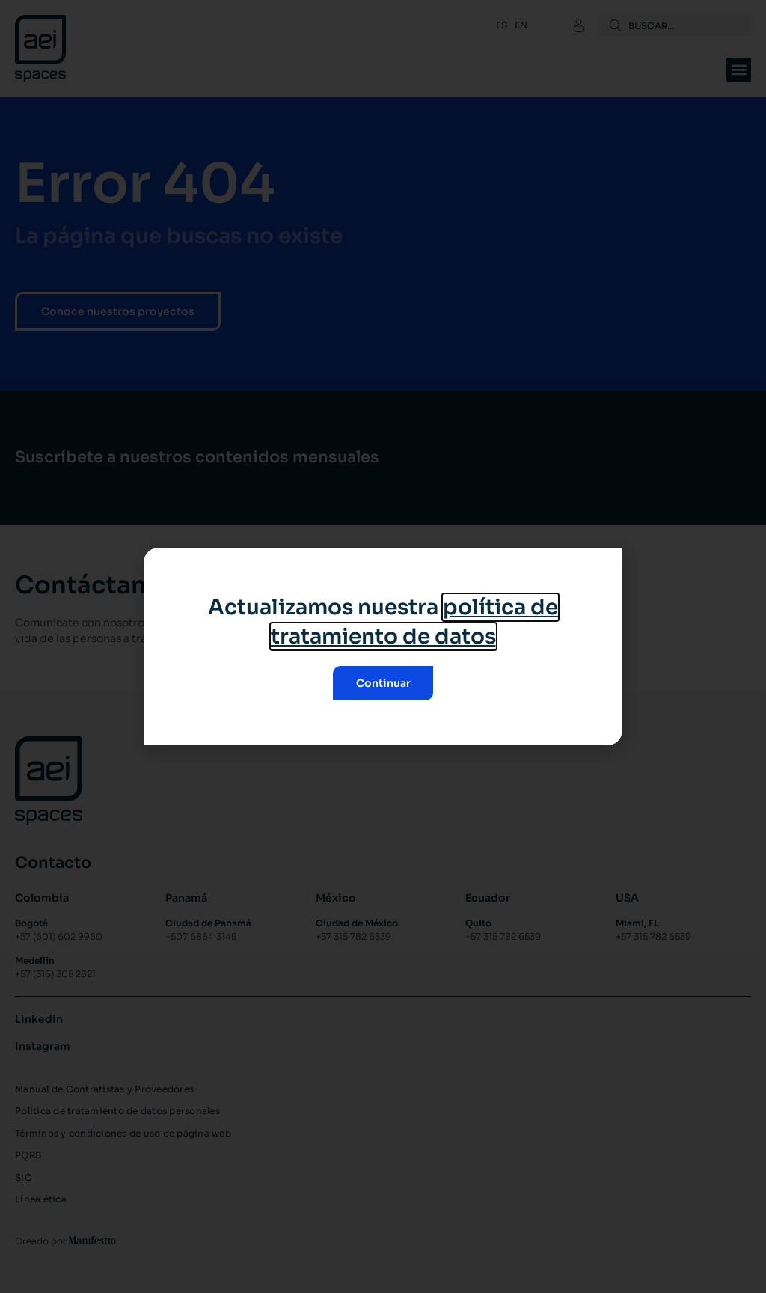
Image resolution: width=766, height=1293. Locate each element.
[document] (383, 646)
